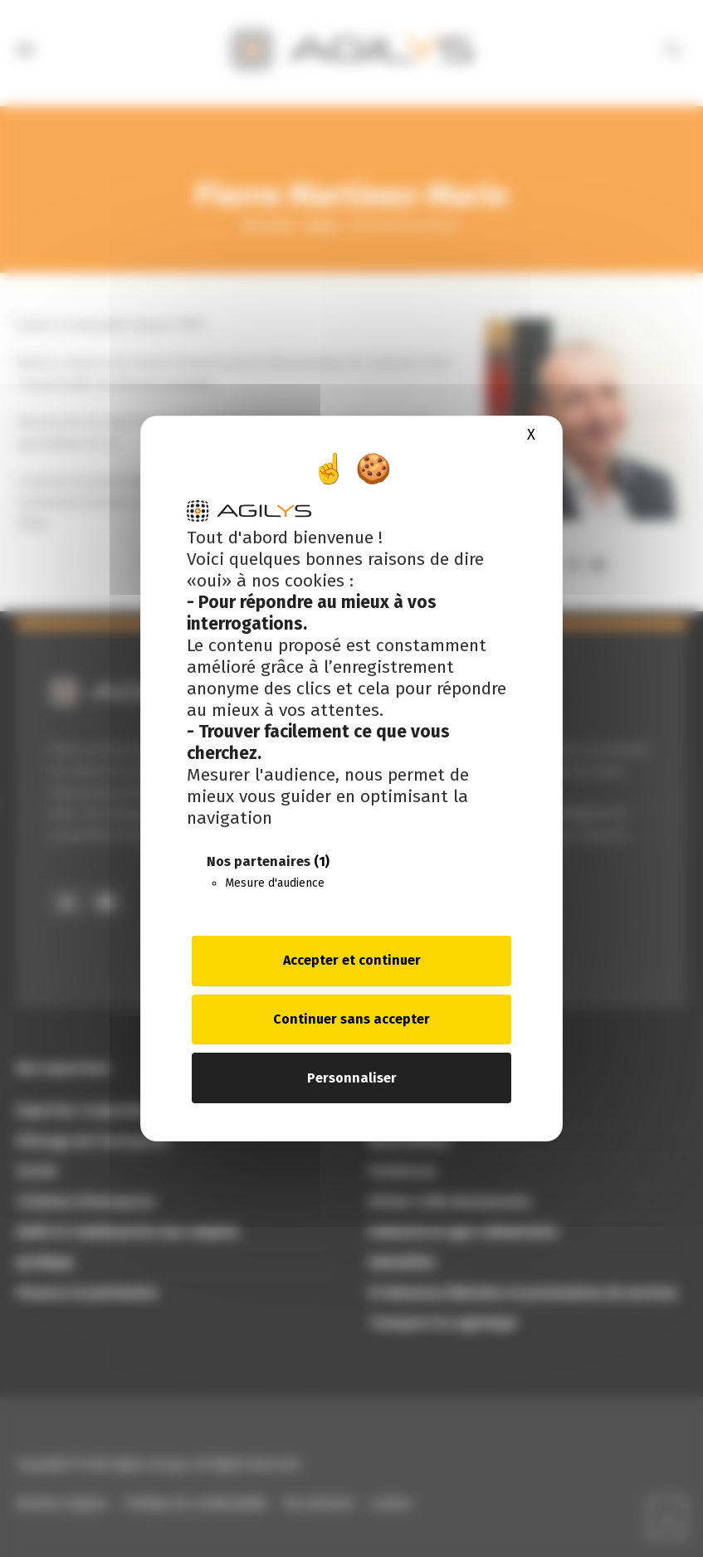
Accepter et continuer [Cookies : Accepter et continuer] (352, 960)
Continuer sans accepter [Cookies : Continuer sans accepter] (351, 1019)
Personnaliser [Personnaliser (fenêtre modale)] (352, 1078)
